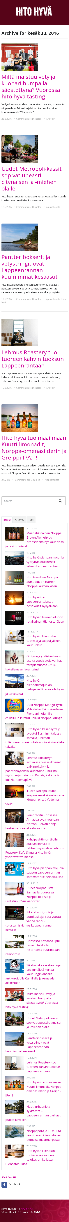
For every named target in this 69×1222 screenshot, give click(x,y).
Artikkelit (50, 118)
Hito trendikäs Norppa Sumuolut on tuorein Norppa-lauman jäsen (42, 581)
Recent (6, 519)
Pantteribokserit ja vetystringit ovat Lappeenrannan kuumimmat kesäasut (29, 266)
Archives (19, 519)
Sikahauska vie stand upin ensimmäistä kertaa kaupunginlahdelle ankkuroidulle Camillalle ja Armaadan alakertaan (33, 974)
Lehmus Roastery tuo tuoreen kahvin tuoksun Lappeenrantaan (32, 358)
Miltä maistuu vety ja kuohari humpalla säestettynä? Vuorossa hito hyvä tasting (30, 86)
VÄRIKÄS (27, 1209)
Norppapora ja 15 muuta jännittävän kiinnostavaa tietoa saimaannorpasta (43, 1135)
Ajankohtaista (53, 207)
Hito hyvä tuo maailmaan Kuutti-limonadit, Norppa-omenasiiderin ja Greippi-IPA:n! (33, 447)
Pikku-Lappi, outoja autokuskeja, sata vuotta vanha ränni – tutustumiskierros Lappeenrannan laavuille (33, 921)
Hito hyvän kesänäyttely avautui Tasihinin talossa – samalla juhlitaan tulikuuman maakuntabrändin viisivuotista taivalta (34, 738)
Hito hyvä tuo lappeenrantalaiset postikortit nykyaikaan (42, 601)
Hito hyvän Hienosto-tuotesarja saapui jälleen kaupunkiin (43, 640)
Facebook (14, 1184)
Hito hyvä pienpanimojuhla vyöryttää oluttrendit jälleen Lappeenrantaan (45, 561)
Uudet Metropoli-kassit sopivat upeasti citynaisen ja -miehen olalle (31, 178)
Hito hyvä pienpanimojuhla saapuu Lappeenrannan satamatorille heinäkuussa (45, 872)
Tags (31, 519)
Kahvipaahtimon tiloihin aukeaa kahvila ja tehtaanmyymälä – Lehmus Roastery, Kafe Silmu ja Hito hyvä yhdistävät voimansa (34, 848)
